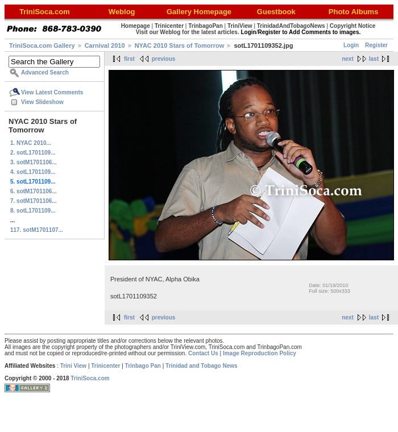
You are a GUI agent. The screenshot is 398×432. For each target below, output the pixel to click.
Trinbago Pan (143, 366)
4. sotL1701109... (33, 172)
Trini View (73, 366)
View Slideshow (42, 102)
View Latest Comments (52, 92)
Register (376, 45)
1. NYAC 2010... (30, 143)
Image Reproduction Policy (259, 353)
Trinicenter (105, 366)
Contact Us (203, 353)
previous (164, 59)
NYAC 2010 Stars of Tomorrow (180, 45)
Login (351, 45)
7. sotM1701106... (33, 201)
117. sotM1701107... (36, 230)
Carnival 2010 (105, 45)
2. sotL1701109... (33, 152)
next (348, 59)
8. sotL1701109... (33, 210)
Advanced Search (45, 72)
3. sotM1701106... (33, 162)
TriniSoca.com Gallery (42, 45)
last (374, 59)
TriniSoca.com (90, 378)
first (129, 59)
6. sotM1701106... (33, 191)
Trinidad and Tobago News (201, 366)
